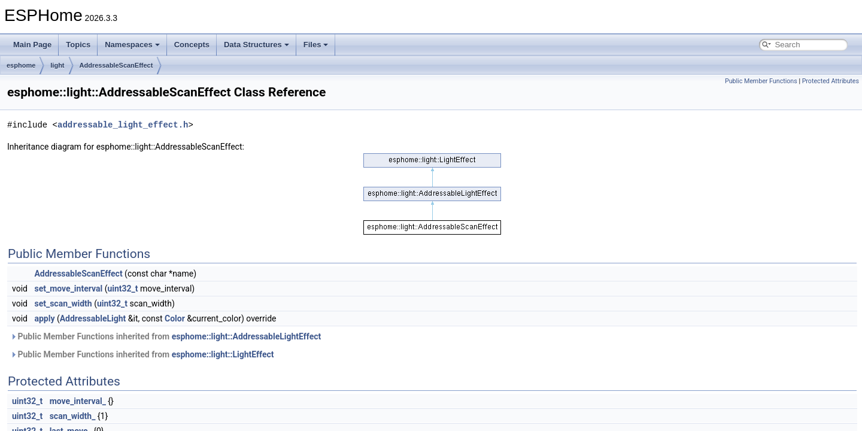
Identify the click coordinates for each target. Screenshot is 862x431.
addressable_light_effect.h (122, 124)
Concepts (192, 44)
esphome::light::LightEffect (223, 354)
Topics (78, 44)
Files (316, 44)
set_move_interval (68, 288)
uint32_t (122, 288)
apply (44, 318)
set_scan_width (63, 303)
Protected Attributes (830, 81)
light (57, 65)
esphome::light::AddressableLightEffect (246, 336)
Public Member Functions (761, 81)
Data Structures (256, 44)
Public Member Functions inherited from (165, 336)
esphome (21, 65)
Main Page (32, 44)
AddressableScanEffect (116, 65)
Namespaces (132, 44)
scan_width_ (73, 416)
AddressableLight (93, 318)
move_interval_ (78, 401)
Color (175, 318)
